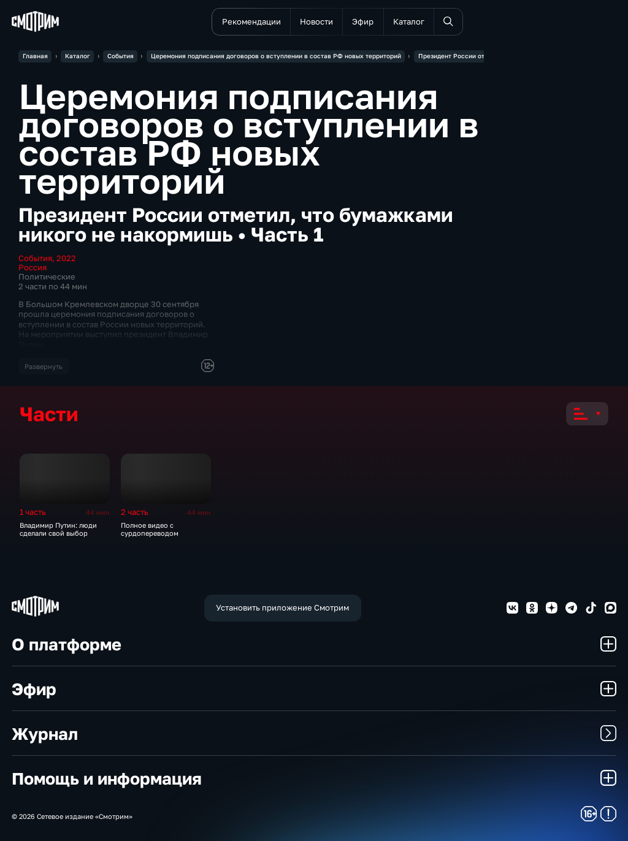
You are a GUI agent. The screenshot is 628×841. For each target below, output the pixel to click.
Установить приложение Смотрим (282, 607)
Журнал (314, 733)
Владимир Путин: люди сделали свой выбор (58, 529)
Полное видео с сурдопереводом (149, 529)
